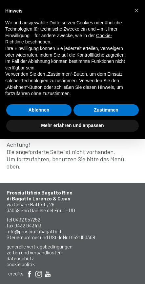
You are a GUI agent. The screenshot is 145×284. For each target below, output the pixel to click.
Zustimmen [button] (106, 110)
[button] (136, 10)
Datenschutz (20, 258)
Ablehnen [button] (39, 110)
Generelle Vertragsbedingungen (39, 246)
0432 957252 (26, 219)
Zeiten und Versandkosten (34, 252)
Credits (16, 273)
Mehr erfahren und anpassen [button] (72, 125)
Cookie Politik (21, 264)
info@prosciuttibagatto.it (34, 231)
